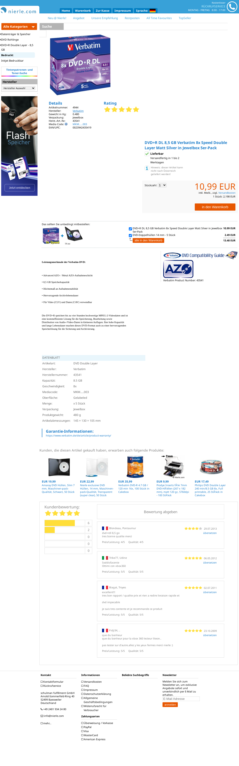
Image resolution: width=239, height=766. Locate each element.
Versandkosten (226, 192)
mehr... (46, 723)
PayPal (87, 727)
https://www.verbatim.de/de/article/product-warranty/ (78, 435)
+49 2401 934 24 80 (54, 709)
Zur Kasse (102, 11)
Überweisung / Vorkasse (97, 723)
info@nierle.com (53, 716)
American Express (93, 739)
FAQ (85, 685)
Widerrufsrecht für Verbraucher (94, 708)
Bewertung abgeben (160, 511)
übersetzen (210, 533)
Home (66, 11)
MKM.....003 (80, 124)
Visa (85, 731)
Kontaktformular (52, 681)
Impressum (122, 11)
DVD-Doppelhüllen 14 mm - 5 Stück (154, 235)
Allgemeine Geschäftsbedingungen (97, 700)
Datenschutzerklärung (96, 694)
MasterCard (90, 735)
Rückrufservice (51, 685)
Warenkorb (83, 11)
